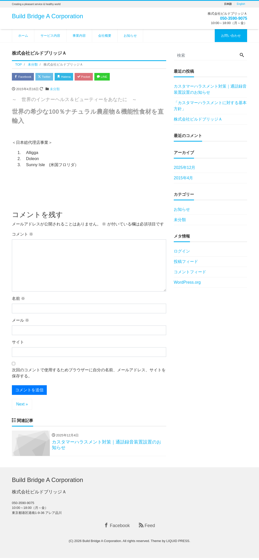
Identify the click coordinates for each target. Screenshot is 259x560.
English (241, 4)
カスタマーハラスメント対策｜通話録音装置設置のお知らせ (210, 89)
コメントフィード (190, 272)
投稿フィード (186, 261)
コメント (22, 235)
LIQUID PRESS (177, 543)
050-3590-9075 (231, 18)
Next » (22, 405)
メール (20, 321)
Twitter (49, 77)
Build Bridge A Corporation (47, 16)
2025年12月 (184, 167)
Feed (147, 527)
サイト (18, 343)
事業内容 (79, 35)
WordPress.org (187, 282)
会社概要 (104, 35)
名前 (18, 299)
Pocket (94, 77)
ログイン (182, 251)
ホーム (23, 35)
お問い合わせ (231, 35)
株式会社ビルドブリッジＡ (198, 119)
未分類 (55, 90)
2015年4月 (183, 178)
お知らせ (130, 35)
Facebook (24, 77)
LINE (115, 77)
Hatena (71, 77)
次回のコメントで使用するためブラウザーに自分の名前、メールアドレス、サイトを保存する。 (89, 374)
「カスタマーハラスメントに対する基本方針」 (210, 106)
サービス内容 (50, 35)
